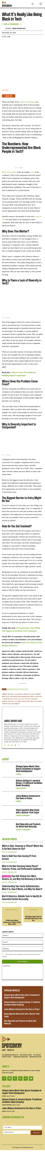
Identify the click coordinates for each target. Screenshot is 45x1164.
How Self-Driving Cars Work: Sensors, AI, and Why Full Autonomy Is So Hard (22, 877)
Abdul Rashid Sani (18, 28)
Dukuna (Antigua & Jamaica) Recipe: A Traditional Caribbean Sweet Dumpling (29, 783)
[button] (40, 3)
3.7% (32, 172)
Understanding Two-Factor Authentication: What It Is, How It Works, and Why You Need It (22, 887)
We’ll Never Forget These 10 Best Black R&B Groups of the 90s (33, 918)
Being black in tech (13, 689)
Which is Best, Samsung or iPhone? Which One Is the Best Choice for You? (22, 847)
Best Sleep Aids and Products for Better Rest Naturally (28, 825)
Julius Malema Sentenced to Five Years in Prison (28, 797)
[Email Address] (16, 1132)
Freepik (21, 167)
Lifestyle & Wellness (23, 829)
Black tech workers (9, 172)
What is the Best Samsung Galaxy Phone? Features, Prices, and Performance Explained (21, 867)
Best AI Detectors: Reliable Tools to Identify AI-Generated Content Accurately (22, 897)
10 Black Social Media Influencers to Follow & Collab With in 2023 (12, 922)
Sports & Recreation (23, 815)
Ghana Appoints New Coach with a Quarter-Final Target (27, 811)
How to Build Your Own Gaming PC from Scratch (19, 857)
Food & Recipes (21, 788)
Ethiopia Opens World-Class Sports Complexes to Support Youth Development (28, 768)
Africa (18, 774)
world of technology (27, 102)
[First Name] (22, 1127)
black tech (24, 689)
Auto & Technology (9, 852)
